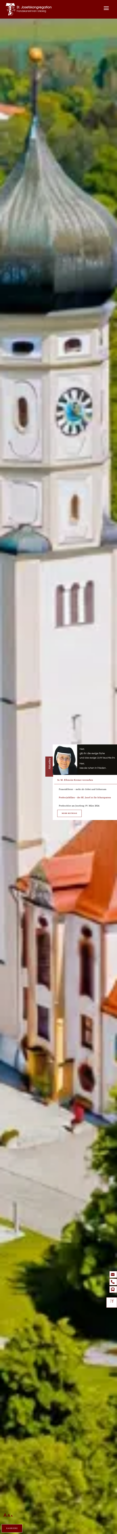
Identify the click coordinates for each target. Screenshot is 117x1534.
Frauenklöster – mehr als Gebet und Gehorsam (82, 789)
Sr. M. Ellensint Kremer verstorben (75, 780)
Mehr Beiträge (69, 813)
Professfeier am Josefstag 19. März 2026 (79, 806)
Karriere (12, 1528)
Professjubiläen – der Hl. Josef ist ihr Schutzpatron (85, 797)
